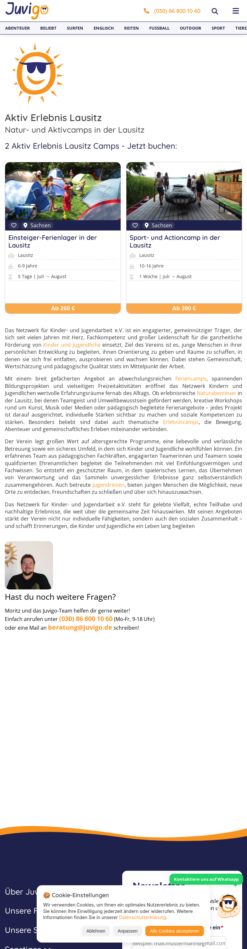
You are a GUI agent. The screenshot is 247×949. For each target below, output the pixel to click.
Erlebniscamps (181, 422)
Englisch (104, 28)
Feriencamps (190, 378)
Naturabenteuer (216, 393)
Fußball (159, 28)
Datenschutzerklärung (142, 917)
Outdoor (190, 28)
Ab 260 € (63, 308)
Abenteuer (17, 28)
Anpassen (128, 931)
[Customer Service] (228, 905)
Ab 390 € (184, 308)
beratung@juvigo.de (80, 627)
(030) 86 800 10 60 (172, 10)
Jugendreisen (108, 484)
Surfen (75, 28)
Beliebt (48, 28)
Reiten (131, 28)
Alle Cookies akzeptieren (174, 931)
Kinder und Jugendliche (71, 344)
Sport (218, 28)
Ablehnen (95, 931)
